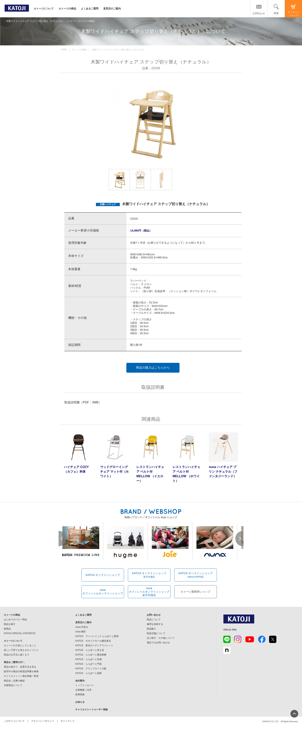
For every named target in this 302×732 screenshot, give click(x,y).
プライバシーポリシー (42, 721)
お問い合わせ (154, 615)
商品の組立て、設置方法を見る (20, 666)
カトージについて (44, 8)
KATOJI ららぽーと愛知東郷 (90, 654)
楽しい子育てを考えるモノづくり (21, 650)
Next (239, 538)
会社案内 (80, 680)
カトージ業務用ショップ (195, 591)
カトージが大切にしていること (20, 645)
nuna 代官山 (81, 627)
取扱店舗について (156, 633)
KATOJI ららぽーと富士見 (89, 650)
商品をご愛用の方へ (14, 662)
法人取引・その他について (160, 638)
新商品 (7, 628)
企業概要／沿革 (83, 690)
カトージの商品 (67, 8)
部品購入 (151, 628)
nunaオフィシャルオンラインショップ (102, 591)
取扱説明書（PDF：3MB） (83, 402)
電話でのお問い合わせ (158, 642)
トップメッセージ (84, 685)
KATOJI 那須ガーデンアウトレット (94, 645)
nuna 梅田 (80, 631)
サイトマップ (67, 721)
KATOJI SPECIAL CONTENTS (19, 633)
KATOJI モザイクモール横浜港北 (93, 641)
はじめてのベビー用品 (15, 619)
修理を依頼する (155, 624)
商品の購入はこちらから (153, 367)
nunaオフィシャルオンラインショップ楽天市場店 (149, 592)
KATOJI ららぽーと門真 (88, 664)
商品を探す (9, 624)
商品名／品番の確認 (14, 680)
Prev (63, 538)
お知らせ (80, 702)
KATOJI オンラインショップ (103, 574)
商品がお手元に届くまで (16, 654)
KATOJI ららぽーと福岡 (88, 673)
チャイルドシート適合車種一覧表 (21, 676)
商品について (154, 619)
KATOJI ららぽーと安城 (88, 659)
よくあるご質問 (89, 8)
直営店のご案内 (112, 8)
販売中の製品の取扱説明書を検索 (21, 671)
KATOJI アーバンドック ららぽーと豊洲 (96, 636)
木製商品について (13, 685)
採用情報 (80, 694)
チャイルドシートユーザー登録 (91, 709)
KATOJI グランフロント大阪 (90, 668)
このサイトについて (14, 721)
